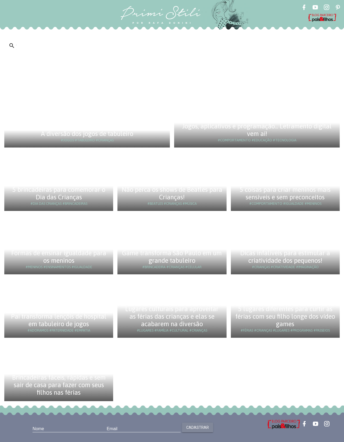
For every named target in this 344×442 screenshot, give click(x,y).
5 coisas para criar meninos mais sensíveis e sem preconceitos (285, 193)
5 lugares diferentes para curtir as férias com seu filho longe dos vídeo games (285, 316)
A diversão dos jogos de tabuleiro (87, 133)
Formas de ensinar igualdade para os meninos (58, 256)
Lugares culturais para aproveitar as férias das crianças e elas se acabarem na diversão (171, 316)
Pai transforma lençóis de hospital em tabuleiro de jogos (58, 320)
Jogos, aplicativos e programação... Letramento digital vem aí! (257, 130)
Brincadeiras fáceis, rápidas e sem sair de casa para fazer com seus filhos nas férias (59, 385)
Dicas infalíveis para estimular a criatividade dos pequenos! (285, 256)
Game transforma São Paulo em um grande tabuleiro (172, 256)
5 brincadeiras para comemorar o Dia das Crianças (58, 193)
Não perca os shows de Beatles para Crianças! (172, 193)
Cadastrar (197, 427)
